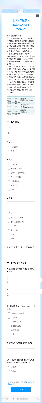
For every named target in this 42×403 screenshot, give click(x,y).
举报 (37, 399)
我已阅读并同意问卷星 (16, 382)
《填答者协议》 (28, 382)
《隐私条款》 (11, 384)
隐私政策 (5, 399)
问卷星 (17, 399)
